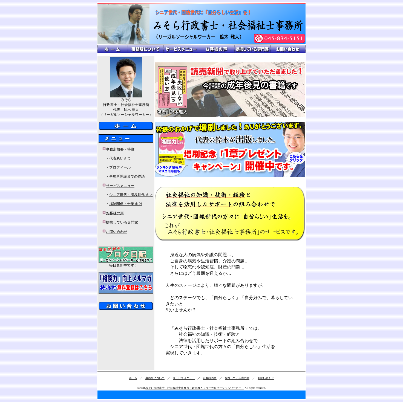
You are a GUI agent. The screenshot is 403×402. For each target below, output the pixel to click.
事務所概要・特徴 (120, 149)
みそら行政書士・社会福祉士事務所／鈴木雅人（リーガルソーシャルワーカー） (194, 387)
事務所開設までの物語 (127, 176)
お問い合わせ (116, 232)
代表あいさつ (120, 158)
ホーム (133, 378)
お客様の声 (115, 213)
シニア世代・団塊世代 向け (131, 195)
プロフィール (120, 167)
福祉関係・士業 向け (125, 204)
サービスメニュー (120, 186)
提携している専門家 (122, 222)
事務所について (155, 378)
